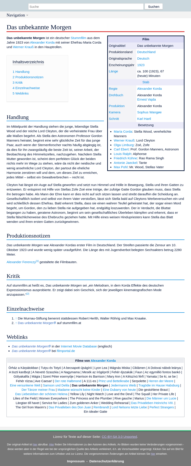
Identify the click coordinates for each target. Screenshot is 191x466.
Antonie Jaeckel (125, 163)
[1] (37, 261)
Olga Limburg (123, 145)
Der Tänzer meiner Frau (38, 389)
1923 (141, 65)
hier (35, 444)
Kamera (114, 112)
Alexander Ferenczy (21, 262)
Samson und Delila (56, 385)
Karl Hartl (144, 119)
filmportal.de (66, 351)
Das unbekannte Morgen (90, 385)
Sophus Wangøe (149, 112)
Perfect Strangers (162, 407)
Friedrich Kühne (125, 158)
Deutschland (146, 52)
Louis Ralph (122, 154)
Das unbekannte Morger (35, 323)
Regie (113, 88)
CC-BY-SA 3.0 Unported (119, 436)
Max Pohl (120, 167)
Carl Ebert (121, 149)
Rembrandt (101, 407)
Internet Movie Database (79, 346)
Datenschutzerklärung (106, 461)
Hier (51, 444)
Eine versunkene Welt (25, 385)
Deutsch (143, 58)
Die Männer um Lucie (161, 398)
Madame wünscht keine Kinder (79, 389)
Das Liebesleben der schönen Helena (41, 394)
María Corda (123, 131)
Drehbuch (116, 95)
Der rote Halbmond (68, 381)
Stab (145, 82)
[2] (27, 293)
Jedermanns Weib (123, 385)
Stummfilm (78, 38)
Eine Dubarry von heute (119, 389)
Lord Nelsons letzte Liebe (129, 407)
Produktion (117, 106)
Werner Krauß (124, 140)
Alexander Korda (149, 88)
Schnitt (114, 119)
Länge (113, 71)
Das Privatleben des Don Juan (70, 407)
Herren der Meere (161, 381)
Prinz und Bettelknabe (114, 381)
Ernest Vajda (146, 99)
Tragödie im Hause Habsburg (158, 385)
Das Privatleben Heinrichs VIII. (152, 403)
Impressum (76, 461)
